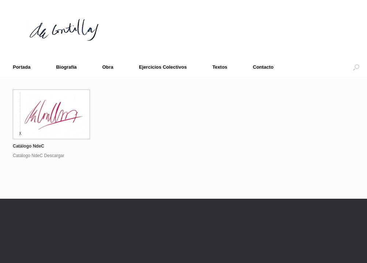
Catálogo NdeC (28, 146)
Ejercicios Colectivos (163, 67)
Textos (219, 67)
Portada (21, 67)
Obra (107, 67)
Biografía (66, 67)
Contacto (263, 67)
